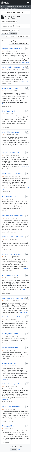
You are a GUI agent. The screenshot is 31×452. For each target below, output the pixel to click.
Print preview (6, 30)
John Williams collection (10, 132)
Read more (25, 62)
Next (19, 449)
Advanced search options (11, 26)
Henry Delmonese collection (12, 317)
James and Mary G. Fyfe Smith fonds (13, 237)
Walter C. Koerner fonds (10, 88)
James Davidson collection (11, 174)
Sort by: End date (10, 36)
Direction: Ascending (23, 36)
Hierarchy (15, 30)
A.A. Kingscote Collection (10, 334)
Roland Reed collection (10, 348)
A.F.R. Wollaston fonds (10, 275)
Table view (13, 33)
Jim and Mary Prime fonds (11, 407)
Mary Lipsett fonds (8, 426)
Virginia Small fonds (9, 363)
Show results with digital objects (19, 43)
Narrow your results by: (15, 12)
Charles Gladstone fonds (10, 152)
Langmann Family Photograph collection (13, 298)
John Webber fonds (9, 111)
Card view (5, 33)
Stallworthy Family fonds (10, 384)
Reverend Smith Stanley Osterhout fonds (13, 216)
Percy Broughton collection (11, 254)
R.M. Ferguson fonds (9, 196)
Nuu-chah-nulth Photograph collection (13, 48)
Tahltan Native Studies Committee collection (13, 67)
